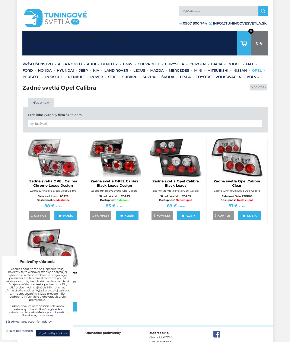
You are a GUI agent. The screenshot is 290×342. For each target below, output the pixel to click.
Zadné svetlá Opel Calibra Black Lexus (175, 170)
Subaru (130, 64)
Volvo (253, 64)
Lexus (139, 57)
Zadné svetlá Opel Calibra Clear (237, 170)
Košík (66, 202)
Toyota (203, 64)
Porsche (54, 64)
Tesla (185, 64)
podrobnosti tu (17, 312)
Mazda (157, 57)
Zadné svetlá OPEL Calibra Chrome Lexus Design (53, 170)
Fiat (250, 51)
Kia (96, 57)
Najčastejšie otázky (90, 37)
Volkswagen (229, 64)
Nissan (240, 57)
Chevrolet (149, 51)
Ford (28, 57)
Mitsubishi (218, 57)
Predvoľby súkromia (199, 338)
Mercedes (179, 57)
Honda (45, 57)
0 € (259, 36)
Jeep (84, 57)
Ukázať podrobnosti (19, 330)
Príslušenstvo (38, 51)
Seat (113, 64)
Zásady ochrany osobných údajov (243, 338)
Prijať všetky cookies (53, 333)
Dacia (217, 51)
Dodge (234, 51)
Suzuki (150, 64)
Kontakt (51, 37)
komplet (39, 202)
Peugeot (32, 64)
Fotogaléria (134, 37)
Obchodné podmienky (103, 320)
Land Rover (116, 57)
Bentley (110, 51)
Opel (257, 57)
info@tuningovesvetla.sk (238, 23)
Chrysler (175, 51)
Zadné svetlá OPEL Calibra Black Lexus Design (114, 170)
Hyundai (66, 57)
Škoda (168, 64)
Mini (198, 57)
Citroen (198, 51)
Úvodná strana (31, 36)
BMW (128, 51)
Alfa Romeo (70, 51)
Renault (77, 64)
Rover (97, 64)
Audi (92, 51)
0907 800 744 (193, 23)
